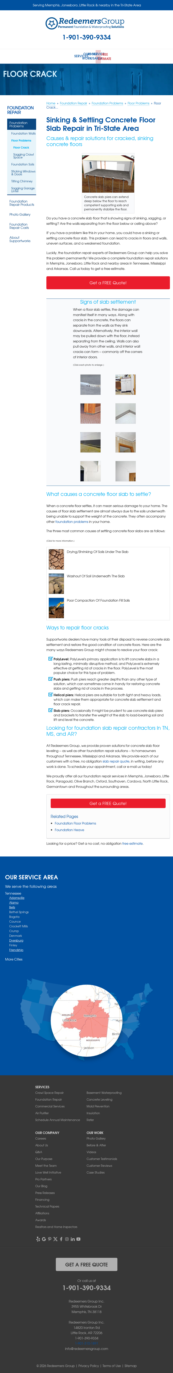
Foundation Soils (22, 163)
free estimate (132, 842)
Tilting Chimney (22, 180)
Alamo (13, 902)
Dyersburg (16, 939)
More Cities (13, 958)
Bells (12, 906)
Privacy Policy (88, 1364)
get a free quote (86, 1263)
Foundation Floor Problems (75, 822)
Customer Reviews (99, 1164)
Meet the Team (46, 1164)
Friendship (16, 949)
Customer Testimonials (102, 1158)
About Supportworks (19, 238)
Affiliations (42, 1212)
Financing (42, 1198)
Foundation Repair (20, 109)
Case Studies (95, 1171)
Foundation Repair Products (21, 202)
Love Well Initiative (48, 1171)
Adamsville (16, 897)
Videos (91, 1151)
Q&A (38, 1151)
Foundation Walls (23, 132)
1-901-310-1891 (86, 1342)
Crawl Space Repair (49, 1091)
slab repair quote (116, 760)
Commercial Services (49, 1105)
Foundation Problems (18, 123)
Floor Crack (21, 146)
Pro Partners (43, 1178)
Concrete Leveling (99, 1098)
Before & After (96, 1144)
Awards (40, 1219)
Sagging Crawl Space (23, 154)
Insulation (93, 1112)
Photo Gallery (20, 213)
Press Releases (45, 1192)
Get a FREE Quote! (108, 282)
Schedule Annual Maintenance (57, 1119)
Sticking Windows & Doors (23, 171)
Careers (40, 1137)
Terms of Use (112, 1364)
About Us (41, 1144)
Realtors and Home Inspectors (56, 1226)
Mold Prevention (98, 1105)
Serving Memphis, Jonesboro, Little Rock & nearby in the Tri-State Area (87, 4)
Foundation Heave (69, 828)
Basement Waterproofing (104, 1091)
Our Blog (41, 1185)
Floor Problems (21, 139)
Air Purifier (42, 1112)
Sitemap (131, 1364)
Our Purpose (43, 1158)
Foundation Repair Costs (19, 225)
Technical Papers (47, 1205)
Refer (90, 1119)
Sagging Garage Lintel (23, 188)
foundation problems (71, 520)
